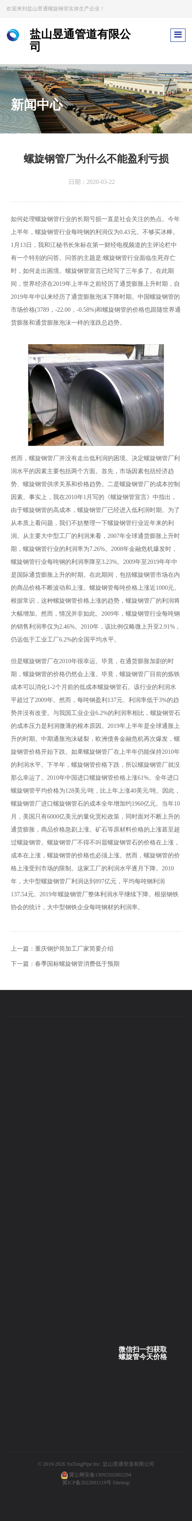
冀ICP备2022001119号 (86, 1483)
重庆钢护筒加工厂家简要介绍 (74, 948)
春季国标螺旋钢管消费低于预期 (77, 964)
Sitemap (121, 1483)
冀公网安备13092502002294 (100, 1475)
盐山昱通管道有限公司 (128, 1464)
